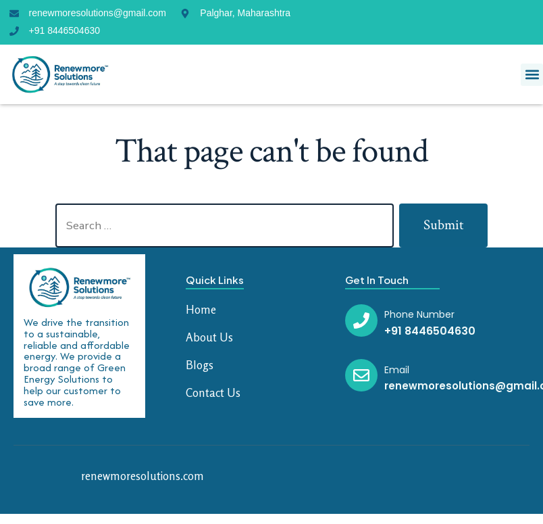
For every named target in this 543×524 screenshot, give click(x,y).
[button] (532, 75)
